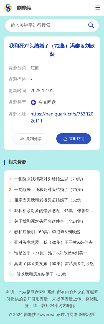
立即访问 (74, 138)
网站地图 (87, 314)
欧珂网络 (69, 314)
